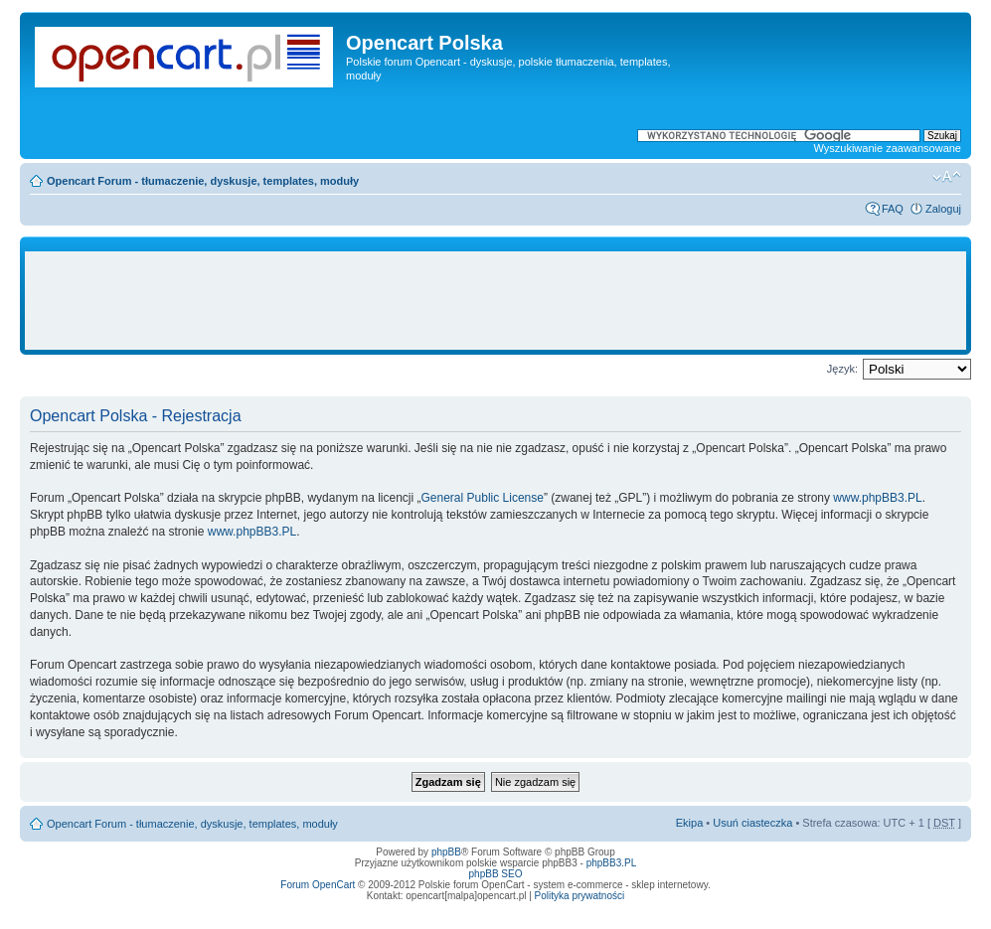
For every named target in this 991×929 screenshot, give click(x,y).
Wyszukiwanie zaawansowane (887, 148)
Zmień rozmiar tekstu (946, 177)
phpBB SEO (496, 873)
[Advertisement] (496, 301)
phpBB (446, 852)
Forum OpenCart (317, 884)
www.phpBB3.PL (877, 498)
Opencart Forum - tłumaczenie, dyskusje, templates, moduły (203, 181)
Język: (842, 369)
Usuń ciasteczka (752, 823)
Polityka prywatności (580, 895)
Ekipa (690, 823)
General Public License (482, 498)
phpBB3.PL (611, 862)
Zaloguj (943, 209)
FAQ (893, 209)
